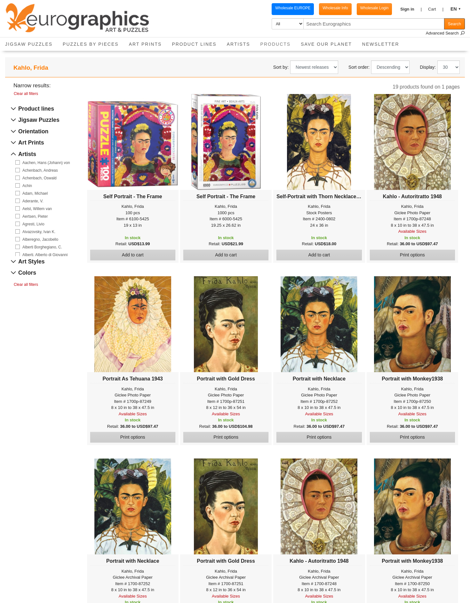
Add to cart (133, 254)
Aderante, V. (33, 201)
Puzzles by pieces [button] (91, 44)
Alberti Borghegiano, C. (42, 247)
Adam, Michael (35, 193)
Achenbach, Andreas (40, 170)
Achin (27, 186)
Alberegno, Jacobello (40, 239)
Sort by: (281, 67)
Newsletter (380, 44)
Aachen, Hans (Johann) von (46, 163)
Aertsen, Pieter (35, 216)
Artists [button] (238, 44)
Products (278, 42)
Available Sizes (412, 231)
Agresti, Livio (33, 224)
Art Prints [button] (145, 44)
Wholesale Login (374, 8)
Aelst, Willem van (37, 209)
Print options (412, 254)
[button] (411, 9)
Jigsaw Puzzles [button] (28, 44)
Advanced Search (445, 33)
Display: (428, 67)
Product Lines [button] (194, 44)
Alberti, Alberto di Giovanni (45, 255)
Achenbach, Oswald (39, 178)
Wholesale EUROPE (292, 8)
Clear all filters (26, 93)
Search (454, 23)
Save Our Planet (326, 44)
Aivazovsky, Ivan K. (38, 232)
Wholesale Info (335, 8)
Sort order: (359, 67)
